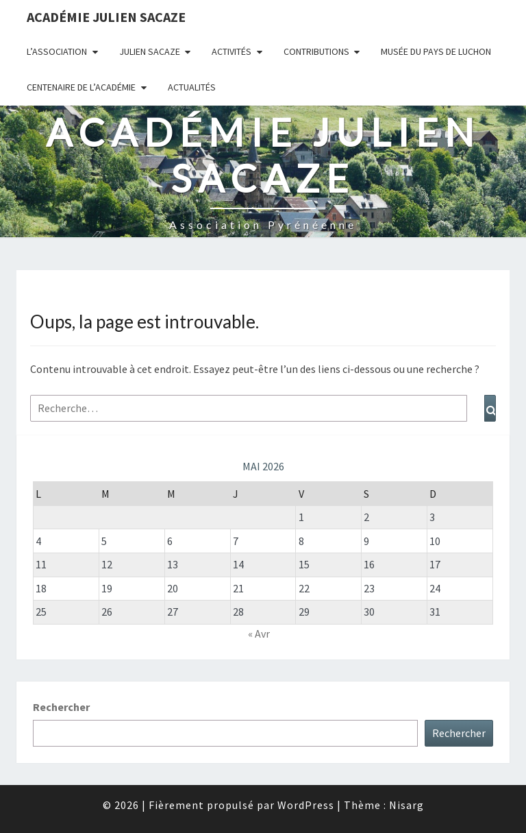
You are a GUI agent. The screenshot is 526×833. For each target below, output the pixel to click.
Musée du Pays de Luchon (436, 51)
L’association (57, 51)
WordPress (305, 805)
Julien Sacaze (149, 51)
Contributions (316, 51)
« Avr (259, 633)
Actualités (192, 87)
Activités (231, 51)
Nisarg (406, 805)
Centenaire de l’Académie (81, 87)
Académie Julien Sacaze (106, 16)
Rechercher (61, 707)
